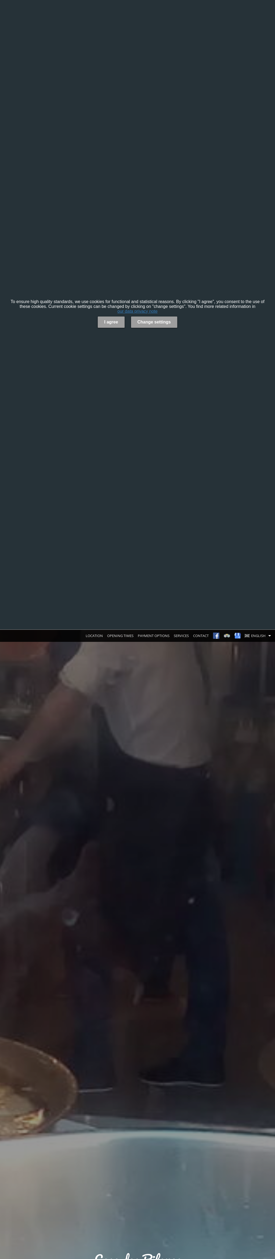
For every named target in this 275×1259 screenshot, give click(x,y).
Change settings (154, 322)
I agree (111, 322)
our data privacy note (137, 311)
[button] (259, 636)
